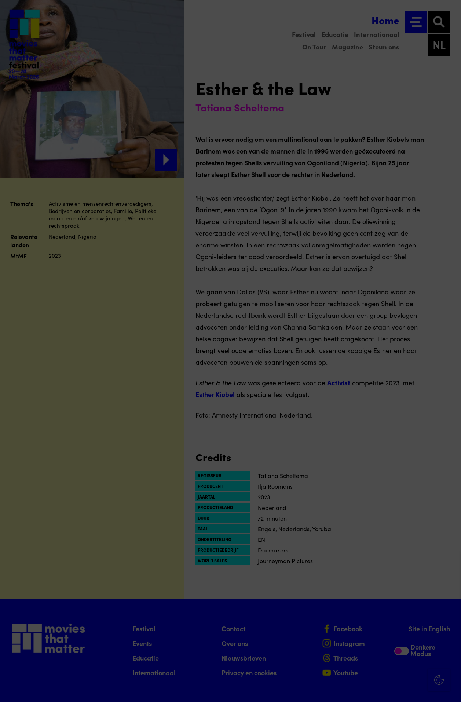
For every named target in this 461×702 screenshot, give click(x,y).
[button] (391, 617)
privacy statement (369, 594)
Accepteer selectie (399, 688)
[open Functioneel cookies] (449, 618)
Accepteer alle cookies (399, 667)
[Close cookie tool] (450, 565)
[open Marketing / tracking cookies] (449, 640)
